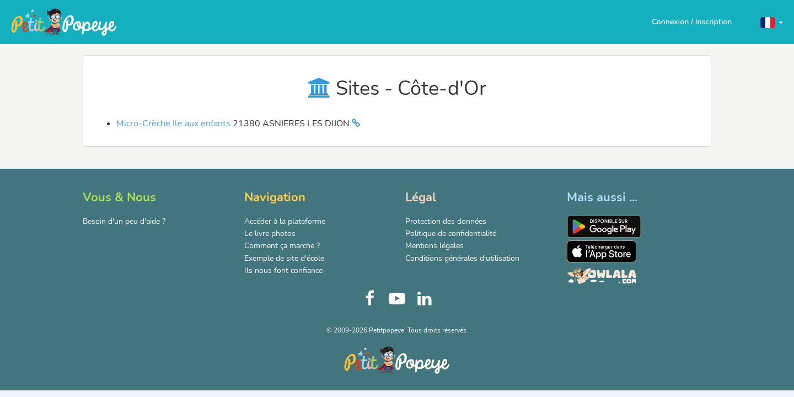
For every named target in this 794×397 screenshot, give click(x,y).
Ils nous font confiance (283, 270)
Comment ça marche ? (282, 245)
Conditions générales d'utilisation (462, 258)
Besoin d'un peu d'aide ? (124, 221)
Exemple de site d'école (284, 258)
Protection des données (445, 221)
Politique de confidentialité (450, 233)
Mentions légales (434, 245)
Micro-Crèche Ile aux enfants (174, 123)
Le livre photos (270, 233)
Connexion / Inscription (692, 22)
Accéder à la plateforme (284, 221)
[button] (771, 22)
